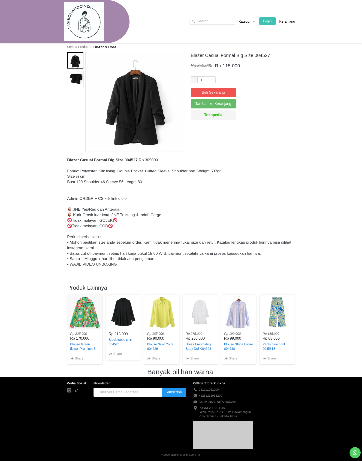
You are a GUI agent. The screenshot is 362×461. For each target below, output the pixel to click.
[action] (355, 452)
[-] (69, 391)
